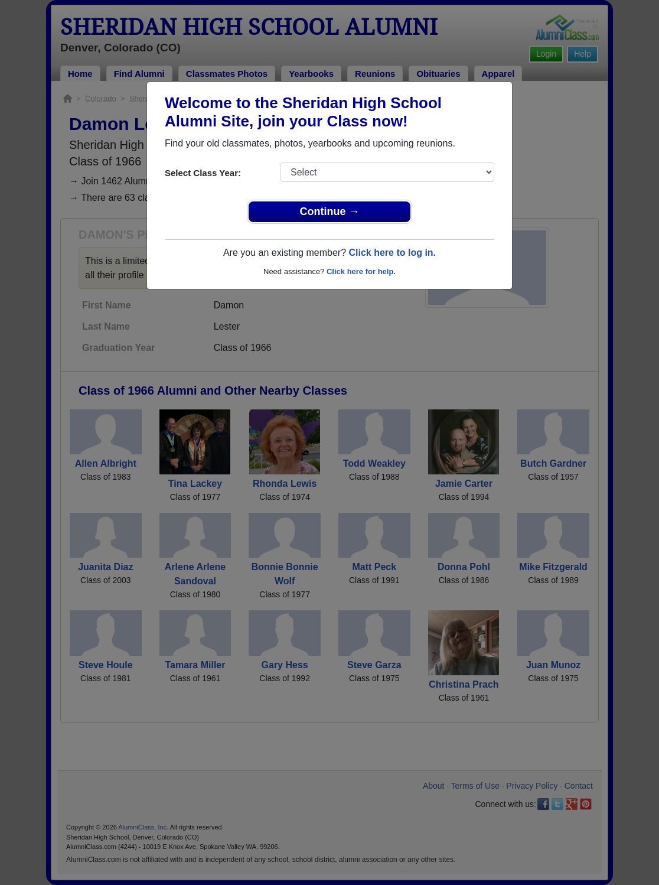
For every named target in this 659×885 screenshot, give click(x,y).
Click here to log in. (392, 253)
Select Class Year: (203, 173)
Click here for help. (361, 271)
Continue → (330, 211)
